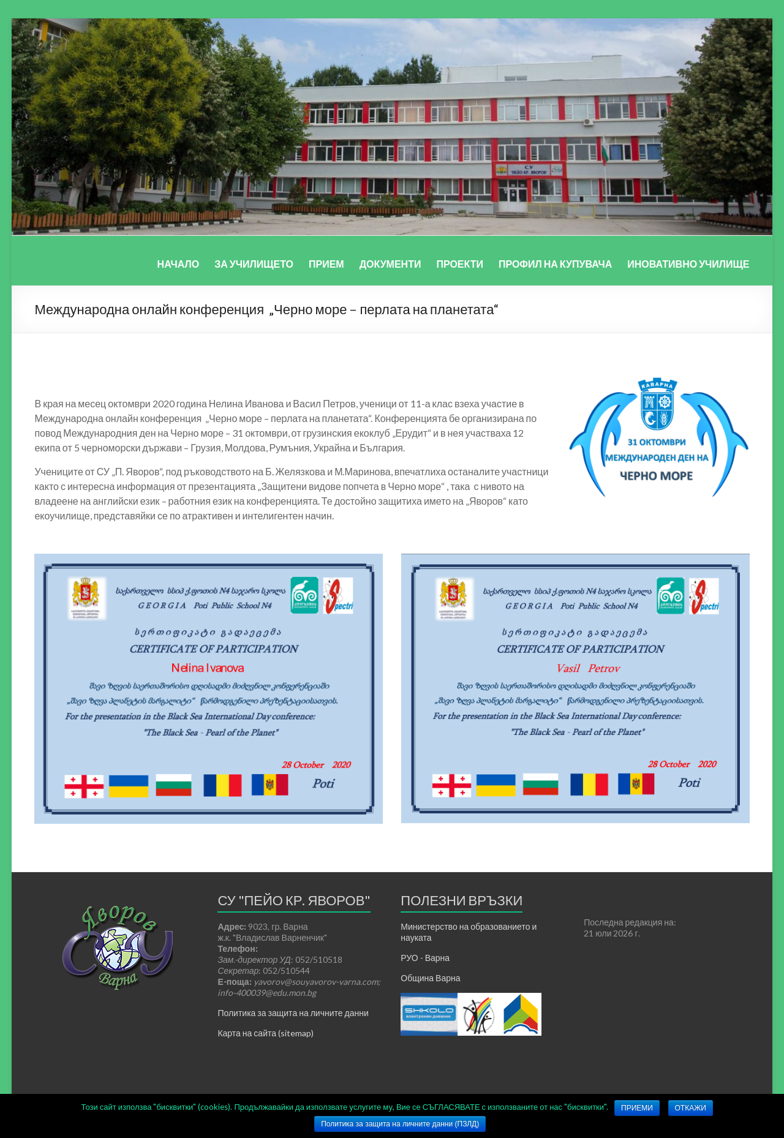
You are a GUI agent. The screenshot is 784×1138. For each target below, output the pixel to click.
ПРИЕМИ (637, 1108)
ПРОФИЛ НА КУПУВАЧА (555, 263)
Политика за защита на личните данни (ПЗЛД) (400, 1124)
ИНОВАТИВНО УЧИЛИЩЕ (688, 263)
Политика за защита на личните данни (292, 1013)
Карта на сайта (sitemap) (265, 1033)
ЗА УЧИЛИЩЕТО (253, 263)
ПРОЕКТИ (459, 263)
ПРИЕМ (326, 263)
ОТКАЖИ (690, 1108)
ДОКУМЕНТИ (390, 263)
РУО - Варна (425, 957)
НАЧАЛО (178, 263)
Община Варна (430, 978)
